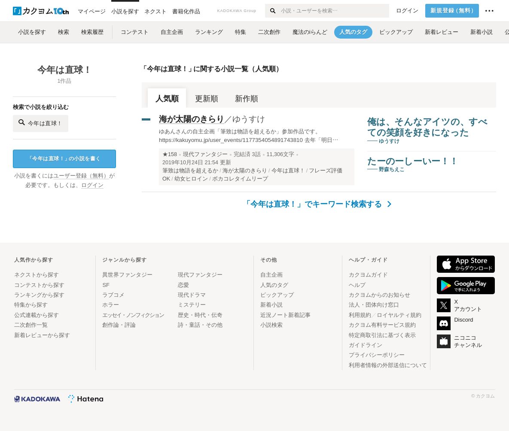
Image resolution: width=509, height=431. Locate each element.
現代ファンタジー (205, 154)
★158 (169, 154)
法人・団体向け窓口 (374, 304)
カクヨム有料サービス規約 (382, 325)
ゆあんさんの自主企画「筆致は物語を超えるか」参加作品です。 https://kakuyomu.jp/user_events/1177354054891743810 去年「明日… (248, 135)
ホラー (110, 304)
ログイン (407, 11)
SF (106, 285)
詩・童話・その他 (200, 325)
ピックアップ (277, 295)
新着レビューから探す (42, 335)
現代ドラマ (192, 295)
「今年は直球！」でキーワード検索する (317, 204)
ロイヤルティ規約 (399, 315)
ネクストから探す (36, 274)
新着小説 (271, 304)
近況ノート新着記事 (285, 315)
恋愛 (183, 285)
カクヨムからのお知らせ (379, 295)
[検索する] (272, 11)
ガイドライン (365, 345)
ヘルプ (357, 285)
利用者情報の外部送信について (388, 365)
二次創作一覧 (31, 325)
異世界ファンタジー (127, 274)
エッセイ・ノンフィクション (133, 315)
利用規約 (360, 315)
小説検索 (271, 325)
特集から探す (31, 304)
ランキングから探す (39, 295)
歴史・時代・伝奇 (200, 315)
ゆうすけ (248, 119)
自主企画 (271, 274)
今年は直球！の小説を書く (64, 159)
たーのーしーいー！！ (412, 161)
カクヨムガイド (368, 274)
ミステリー (192, 304)
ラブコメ (113, 295)
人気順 (167, 98)
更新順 (206, 98)
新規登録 (453, 11)
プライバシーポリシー (377, 355)
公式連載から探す (36, 315)
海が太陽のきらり (191, 119)
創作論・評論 (119, 325)
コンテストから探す (39, 285)
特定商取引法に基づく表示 (382, 335)
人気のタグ (274, 285)
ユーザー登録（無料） (81, 176)
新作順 (246, 98)
